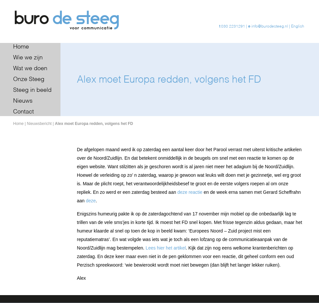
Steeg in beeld (32, 90)
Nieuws (23, 101)
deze (91, 200)
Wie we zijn (28, 58)
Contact (23, 112)
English (297, 27)
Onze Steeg (28, 79)
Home (21, 47)
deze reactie (189, 192)
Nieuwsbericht (39, 123)
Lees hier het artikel (166, 248)
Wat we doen (30, 68)
